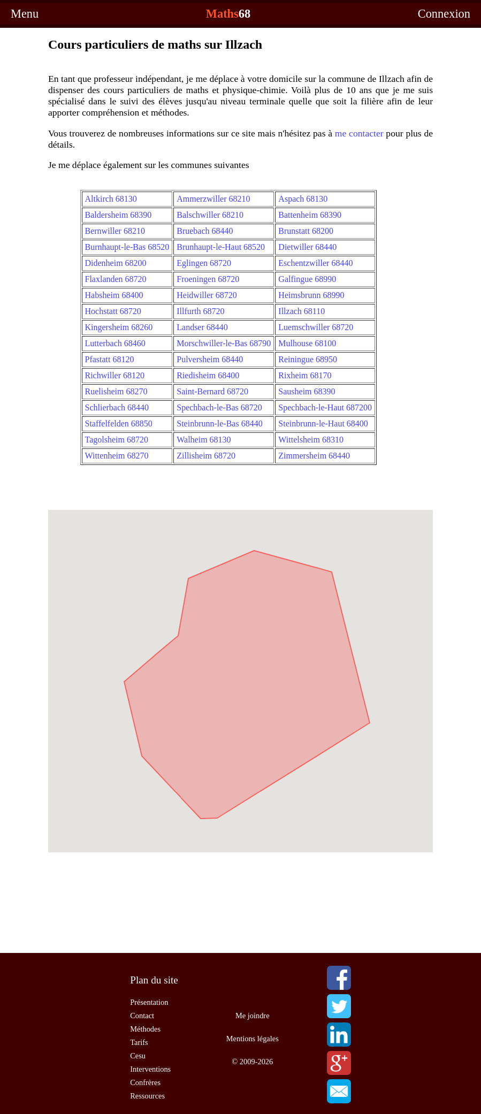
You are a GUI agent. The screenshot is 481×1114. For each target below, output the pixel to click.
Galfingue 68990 (307, 279)
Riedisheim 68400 (208, 375)
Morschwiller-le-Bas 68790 (224, 343)
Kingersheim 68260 (119, 327)
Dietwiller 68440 (307, 246)
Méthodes (145, 1029)
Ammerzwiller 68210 (213, 198)
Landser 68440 (202, 327)
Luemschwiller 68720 (315, 327)
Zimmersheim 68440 (314, 455)
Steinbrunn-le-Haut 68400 (323, 423)
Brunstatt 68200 (305, 230)
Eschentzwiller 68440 (315, 263)
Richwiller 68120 (115, 375)
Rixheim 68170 (304, 375)
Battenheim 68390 (309, 214)
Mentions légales (252, 1038)
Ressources (147, 1096)
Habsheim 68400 (114, 295)
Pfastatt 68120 (109, 359)
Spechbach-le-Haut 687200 (325, 407)
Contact (142, 1015)
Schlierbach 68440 (117, 407)
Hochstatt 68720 (113, 311)
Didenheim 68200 (116, 263)
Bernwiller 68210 (115, 230)
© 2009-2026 (252, 1061)
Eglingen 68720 (204, 263)
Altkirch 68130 (111, 198)
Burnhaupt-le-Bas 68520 (127, 246)
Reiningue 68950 (307, 359)
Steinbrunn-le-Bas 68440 (219, 423)
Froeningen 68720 (208, 279)
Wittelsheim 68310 (310, 439)
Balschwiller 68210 (210, 214)
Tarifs (139, 1042)
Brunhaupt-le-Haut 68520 (221, 246)
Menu (25, 13)
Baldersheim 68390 (118, 214)
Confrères (145, 1082)
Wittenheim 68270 (117, 455)
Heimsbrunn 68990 (311, 295)
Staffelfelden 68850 (118, 423)
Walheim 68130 (204, 439)
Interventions (150, 1069)
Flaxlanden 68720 (116, 279)
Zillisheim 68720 (206, 455)
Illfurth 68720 (200, 311)
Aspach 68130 (302, 198)
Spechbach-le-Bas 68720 (219, 407)
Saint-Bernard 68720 (212, 391)
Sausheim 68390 (306, 391)
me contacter (359, 133)
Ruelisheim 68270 (116, 391)
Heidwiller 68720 (206, 295)
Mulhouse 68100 (307, 343)
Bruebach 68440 (205, 230)
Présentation (149, 1002)
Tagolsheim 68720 (116, 439)
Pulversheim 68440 (210, 359)
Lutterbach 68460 (115, 343)
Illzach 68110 (301, 311)
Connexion (444, 13)
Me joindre (252, 1015)
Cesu (138, 1055)
